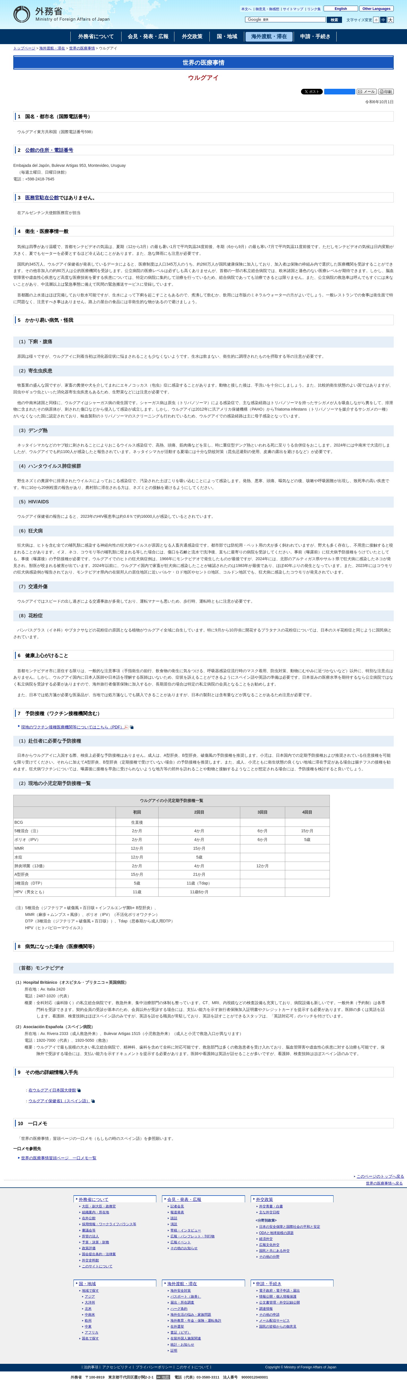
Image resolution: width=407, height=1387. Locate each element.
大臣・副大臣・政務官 (99, 1206)
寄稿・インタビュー (185, 1230)
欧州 (88, 1321)
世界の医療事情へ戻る (384, 1183)
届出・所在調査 (182, 1302)
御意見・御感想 (267, 9)
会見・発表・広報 (184, 1199)
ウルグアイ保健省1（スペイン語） (59, 1101)
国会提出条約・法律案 (99, 1254)
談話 (173, 1218)
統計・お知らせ (182, 1345)
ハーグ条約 (178, 1309)
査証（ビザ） (180, 1332)
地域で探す (90, 1291)
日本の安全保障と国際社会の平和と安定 (289, 1227)
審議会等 (89, 1230)
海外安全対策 (180, 1291)
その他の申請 (269, 1315)
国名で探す (90, 1338)
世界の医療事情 (82, 48)
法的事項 (91, 1367)
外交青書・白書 (271, 1206)
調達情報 (266, 1309)
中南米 (90, 1315)
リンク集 (314, 9)
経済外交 (266, 1239)
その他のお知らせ (184, 1248)
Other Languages (377, 9)
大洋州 (90, 1302)
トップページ (24, 48)
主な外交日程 (269, 1212)
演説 (173, 1224)
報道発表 (177, 1212)
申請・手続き (269, 1283)
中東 (88, 1326)
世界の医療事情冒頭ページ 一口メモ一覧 (58, 1158)
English (341, 9)
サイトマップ (293, 9)
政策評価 (89, 1248)
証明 (173, 1351)
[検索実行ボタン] (334, 20)
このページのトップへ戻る (380, 1176)
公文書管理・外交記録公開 (279, 1302)
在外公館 (89, 1218)
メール (369, 92)
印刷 (388, 92)
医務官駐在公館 (42, 197)
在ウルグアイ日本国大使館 (52, 1090)
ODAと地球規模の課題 (276, 1233)
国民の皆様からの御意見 (277, 1326)
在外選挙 (177, 1326)
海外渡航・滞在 (52, 48)
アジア (90, 1296)
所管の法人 (90, 1236)
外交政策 (264, 1199)
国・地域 (87, 1283)
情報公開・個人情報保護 (277, 1296)
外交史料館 (90, 1260)
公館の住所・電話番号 (49, 150)
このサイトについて (97, 1266)
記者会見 (177, 1206)
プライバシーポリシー (154, 1367)
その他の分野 (269, 1257)
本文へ (246, 9)
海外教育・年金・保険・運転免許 (195, 1321)
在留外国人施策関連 (185, 1338)
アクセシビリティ (117, 1367)
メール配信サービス (274, 1321)
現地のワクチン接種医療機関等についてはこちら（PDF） (72, 727)
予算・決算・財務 (95, 1242)
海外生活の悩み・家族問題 (190, 1315)
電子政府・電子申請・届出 (279, 1291)
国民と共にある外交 (274, 1251)
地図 (165, 1377)
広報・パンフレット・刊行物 (192, 1236)
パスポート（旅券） (185, 1296)
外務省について (94, 1199)
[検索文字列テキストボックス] (285, 19)
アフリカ (91, 1332)
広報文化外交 (269, 1245)
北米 (88, 1309)
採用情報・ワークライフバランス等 (109, 1224)
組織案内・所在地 (95, 1212)
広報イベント (180, 1242)
